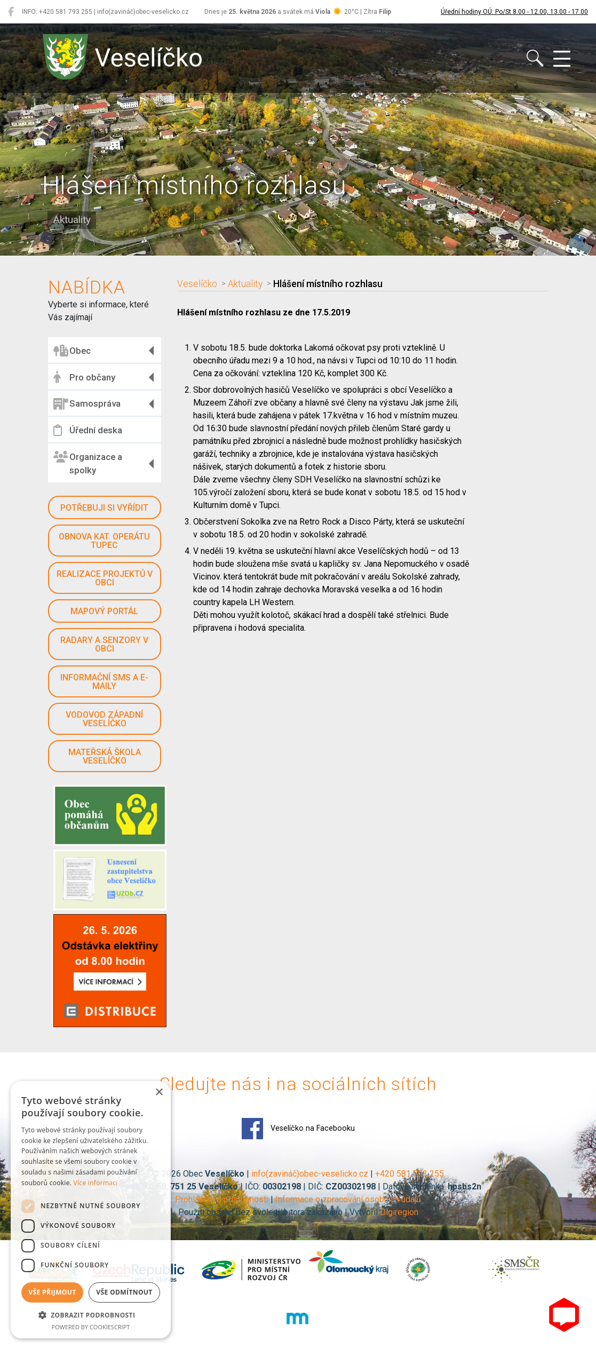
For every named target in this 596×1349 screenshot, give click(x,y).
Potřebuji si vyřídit (104, 508)
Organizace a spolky (87, 463)
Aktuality (245, 284)
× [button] (159, 1093)
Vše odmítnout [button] (124, 1292)
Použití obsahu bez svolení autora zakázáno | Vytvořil (279, 1212)
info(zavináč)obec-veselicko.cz (309, 1174)
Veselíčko (197, 284)
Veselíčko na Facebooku (298, 1128)
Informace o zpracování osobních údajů (348, 1199)
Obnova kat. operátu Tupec (104, 540)
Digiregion (399, 1212)
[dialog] (91, 1209)
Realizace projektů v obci (105, 578)
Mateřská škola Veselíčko (104, 756)
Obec (72, 350)
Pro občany (84, 377)
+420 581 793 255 (409, 1174)
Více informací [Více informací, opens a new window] (96, 1182)
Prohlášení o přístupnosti (221, 1199)
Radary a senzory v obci (104, 644)
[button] (90, 1315)
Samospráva (87, 404)
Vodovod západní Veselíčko (104, 719)
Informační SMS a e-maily (104, 681)
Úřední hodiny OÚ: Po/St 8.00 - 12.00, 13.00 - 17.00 (514, 11)
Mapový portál (104, 611)
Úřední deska (87, 430)
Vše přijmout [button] (52, 1292)
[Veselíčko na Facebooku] (11, 11)
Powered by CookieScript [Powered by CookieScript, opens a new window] (91, 1327)
